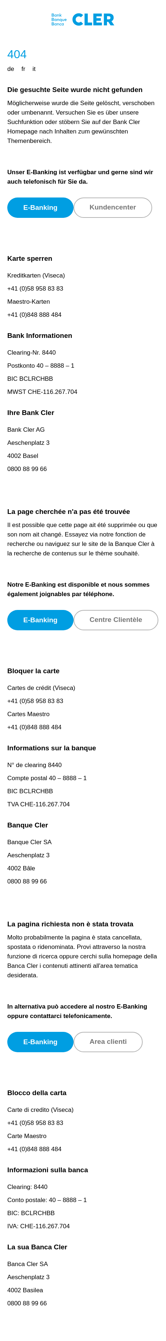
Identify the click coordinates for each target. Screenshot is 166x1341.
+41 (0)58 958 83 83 (35, 288)
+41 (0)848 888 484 (34, 314)
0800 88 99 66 (27, 469)
